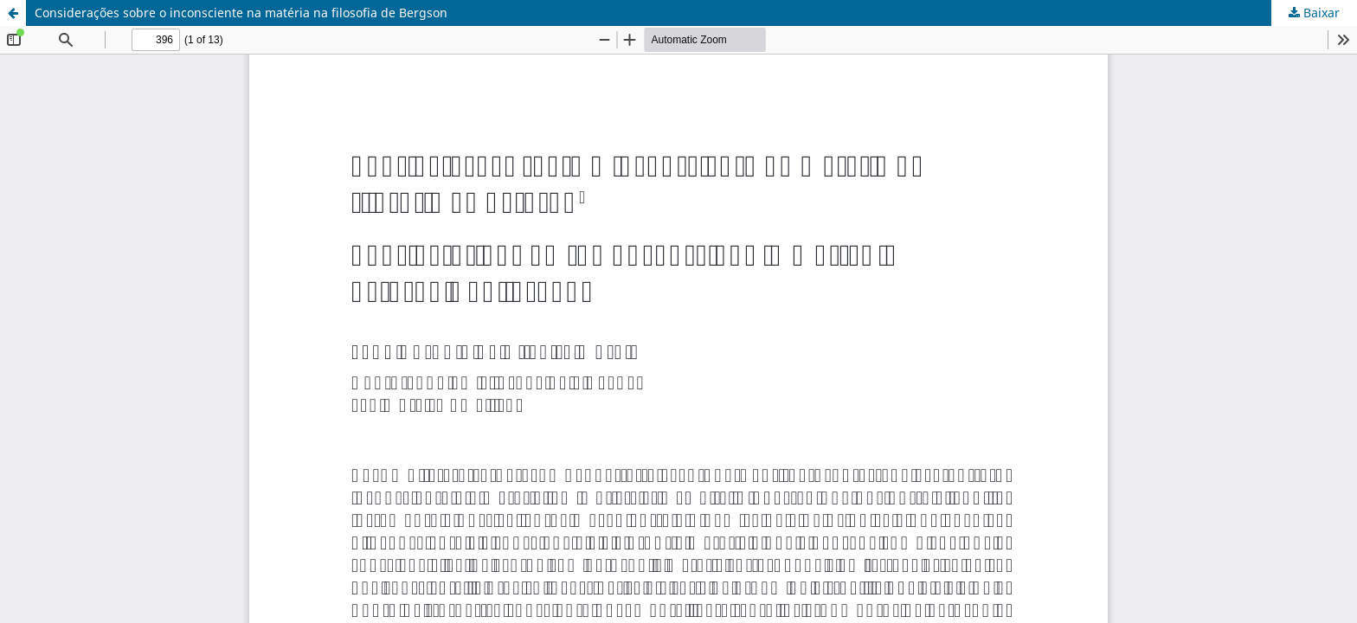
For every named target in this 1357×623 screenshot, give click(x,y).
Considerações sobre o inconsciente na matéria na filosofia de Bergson (241, 12)
